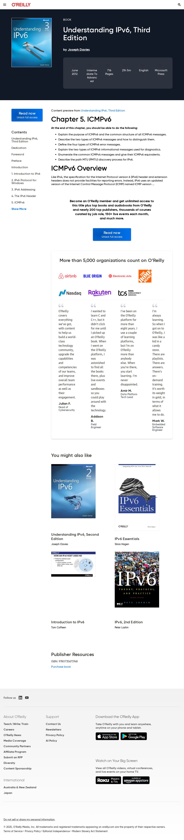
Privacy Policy (55, 735)
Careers (9, 729)
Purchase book (61, 666)
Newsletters (53, 729)
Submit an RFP (13, 757)
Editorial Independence (56, 831)
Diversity (9, 763)
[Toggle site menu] (4, 4)
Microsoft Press (161, 72)
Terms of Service (13, 831)
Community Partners (17, 746)
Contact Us (53, 724)
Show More (18, 209)
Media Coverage (15, 741)
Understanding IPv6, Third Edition (103, 110)
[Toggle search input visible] (179, 4)
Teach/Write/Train (16, 724)
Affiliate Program (15, 752)
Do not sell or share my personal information (29, 819)
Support (52, 717)
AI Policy (51, 741)
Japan (8, 793)
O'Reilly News (12, 735)
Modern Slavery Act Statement (90, 831)
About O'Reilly (15, 717)
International (14, 780)
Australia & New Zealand (20, 787)
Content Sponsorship (18, 768)
